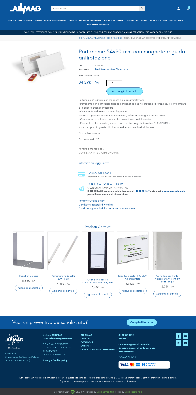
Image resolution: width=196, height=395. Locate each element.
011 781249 (57, 335)
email (129, 32)
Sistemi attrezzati (179, 21)
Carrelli (73, 21)
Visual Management (114, 21)
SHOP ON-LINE (126, 335)
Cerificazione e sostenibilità (98, 349)
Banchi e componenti (55, 21)
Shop (81, 38)
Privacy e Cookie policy (91, 200)
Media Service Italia (105, 392)
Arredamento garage (98, 25)
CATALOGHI (87, 342)
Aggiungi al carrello (124, 91)
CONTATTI (86, 345)
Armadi (38, 21)
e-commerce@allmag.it (173, 191)
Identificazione (114, 38)
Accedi (122, 338)
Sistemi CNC (133, 21)
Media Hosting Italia (133, 392)
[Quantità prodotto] (114, 83)
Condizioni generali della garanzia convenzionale (107, 208)
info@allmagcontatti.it (60, 338)
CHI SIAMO (86, 335)
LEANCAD (85, 338)
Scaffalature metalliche (154, 21)
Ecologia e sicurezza (90, 21)
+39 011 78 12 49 (142, 191)
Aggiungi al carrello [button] (29, 287)
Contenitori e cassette (20, 21)
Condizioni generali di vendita (96, 204)
